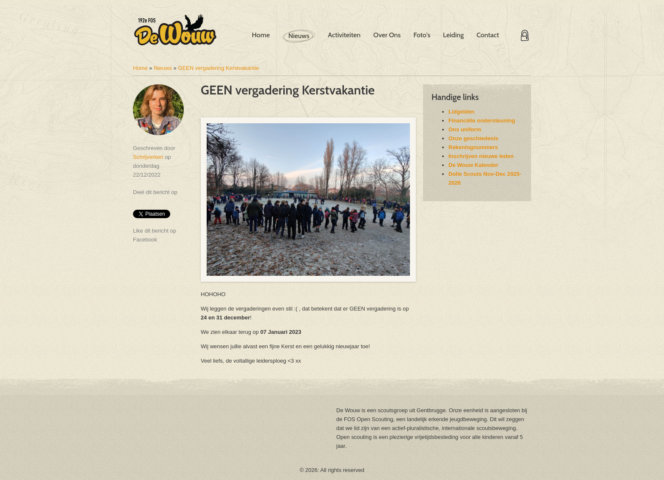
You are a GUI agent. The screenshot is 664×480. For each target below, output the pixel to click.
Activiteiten (344, 35)
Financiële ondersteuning (481, 120)
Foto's (421, 35)
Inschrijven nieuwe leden (481, 156)
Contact (487, 35)
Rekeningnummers (473, 147)
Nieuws (299, 36)
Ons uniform (464, 129)
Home (261, 35)
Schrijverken (148, 157)
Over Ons (387, 35)
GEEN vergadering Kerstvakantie (218, 68)
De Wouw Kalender (473, 165)
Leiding (453, 35)
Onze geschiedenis (473, 138)
